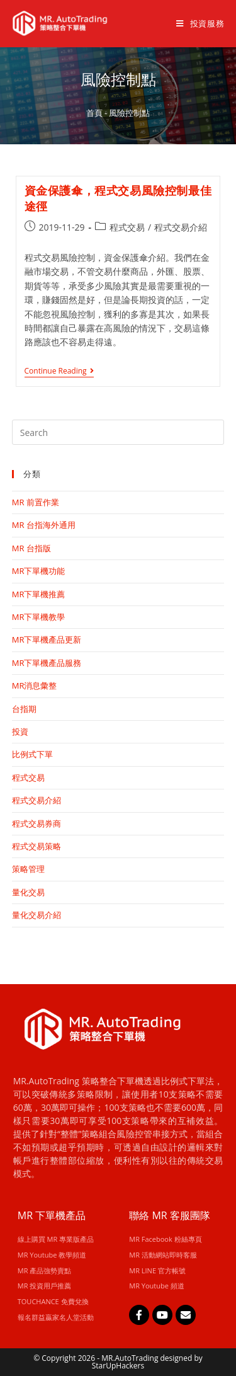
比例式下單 (32, 754)
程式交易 (127, 227)
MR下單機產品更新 (47, 639)
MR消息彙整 (34, 685)
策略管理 (28, 868)
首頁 (94, 112)
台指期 (24, 708)
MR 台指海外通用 (44, 524)
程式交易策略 (36, 846)
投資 (20, 731)
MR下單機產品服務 (47, 662)
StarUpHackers (118, 1365)
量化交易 (28, 892)
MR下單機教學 (38, 616)
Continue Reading (59, 371)
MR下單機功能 (38, 570)
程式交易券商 (36, 823)
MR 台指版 (31, 548)
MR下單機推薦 (38, 594)
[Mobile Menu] (195, 23)
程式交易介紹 (180, 227)
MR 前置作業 (35, 502)
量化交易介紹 (36, 914)
